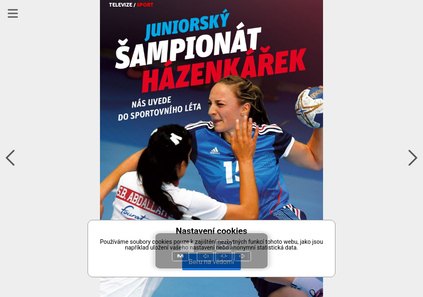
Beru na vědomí (211, 262)
